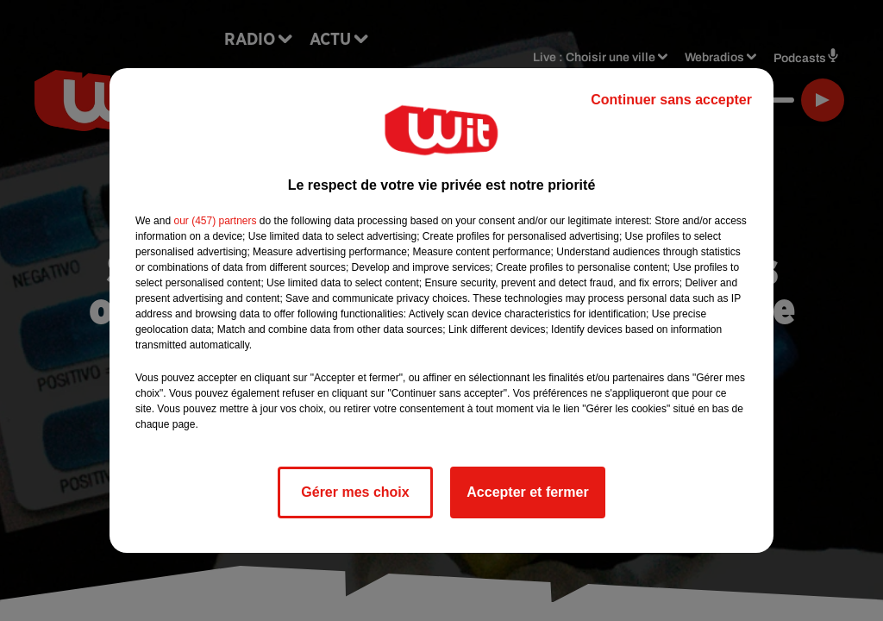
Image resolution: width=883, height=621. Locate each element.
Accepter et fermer (527, 492)
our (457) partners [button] (214, 221)
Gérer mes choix (355, 492)
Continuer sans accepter (671, 99)
